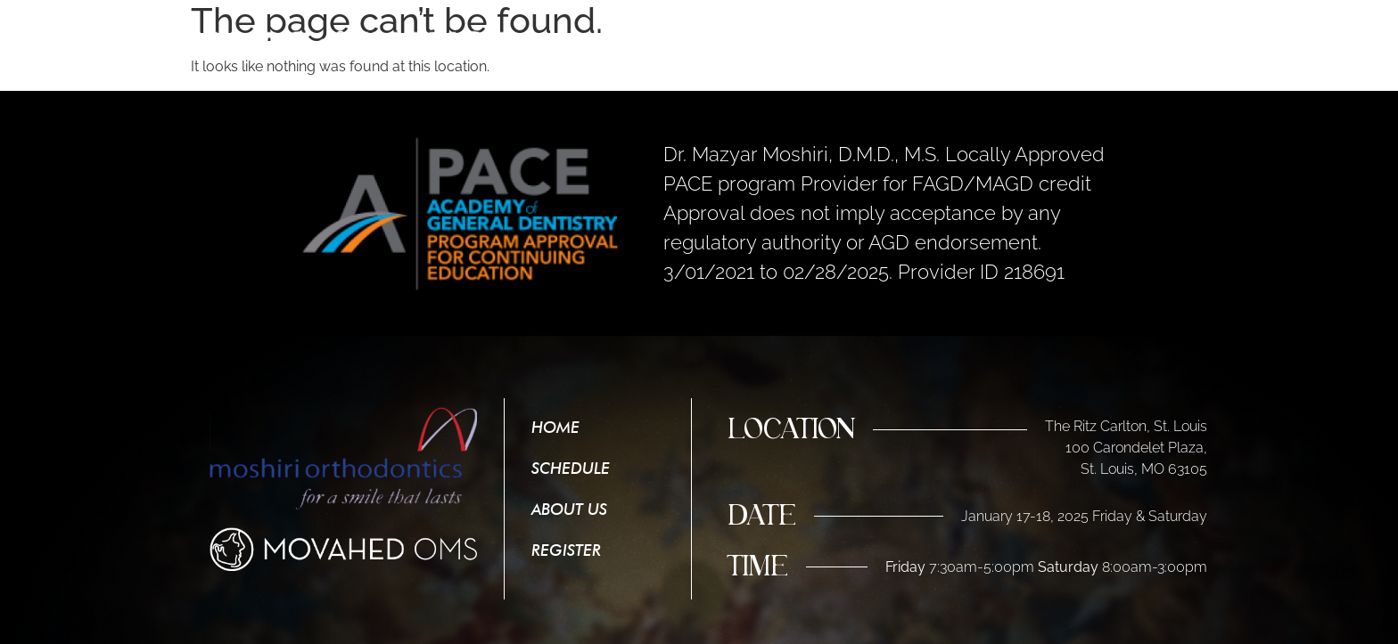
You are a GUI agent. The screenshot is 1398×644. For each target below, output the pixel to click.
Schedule (951, 38)
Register (1172, 38)
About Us (1064, 38)
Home (852, 38)
